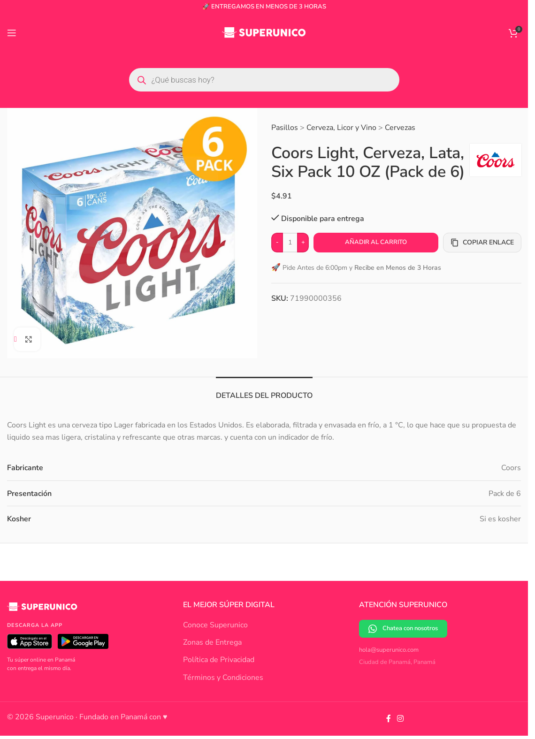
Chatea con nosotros (403, 628)
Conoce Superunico (215, 625)
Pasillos (284, 127)
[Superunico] (42, 610)
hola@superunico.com (389, 650)
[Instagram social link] (400, 718)
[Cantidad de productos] (290, 242)
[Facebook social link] (388, 718)
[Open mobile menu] (11, 32)
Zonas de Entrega (212, 642)
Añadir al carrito (375, 242)
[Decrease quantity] (277, 242)
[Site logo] (264, 32)
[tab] (264, 391)
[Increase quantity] (303, 242)
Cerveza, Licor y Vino (341, 127)
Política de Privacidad (218, 660)
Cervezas (400, 127)
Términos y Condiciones (223, 677)
